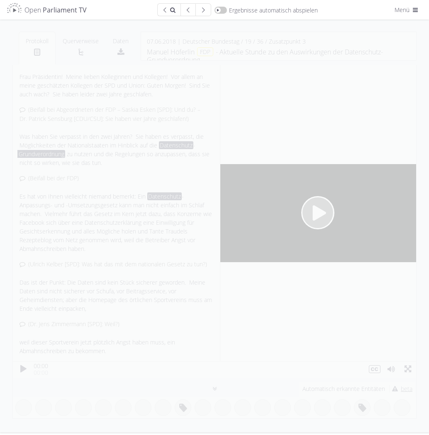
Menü (407, 10)
